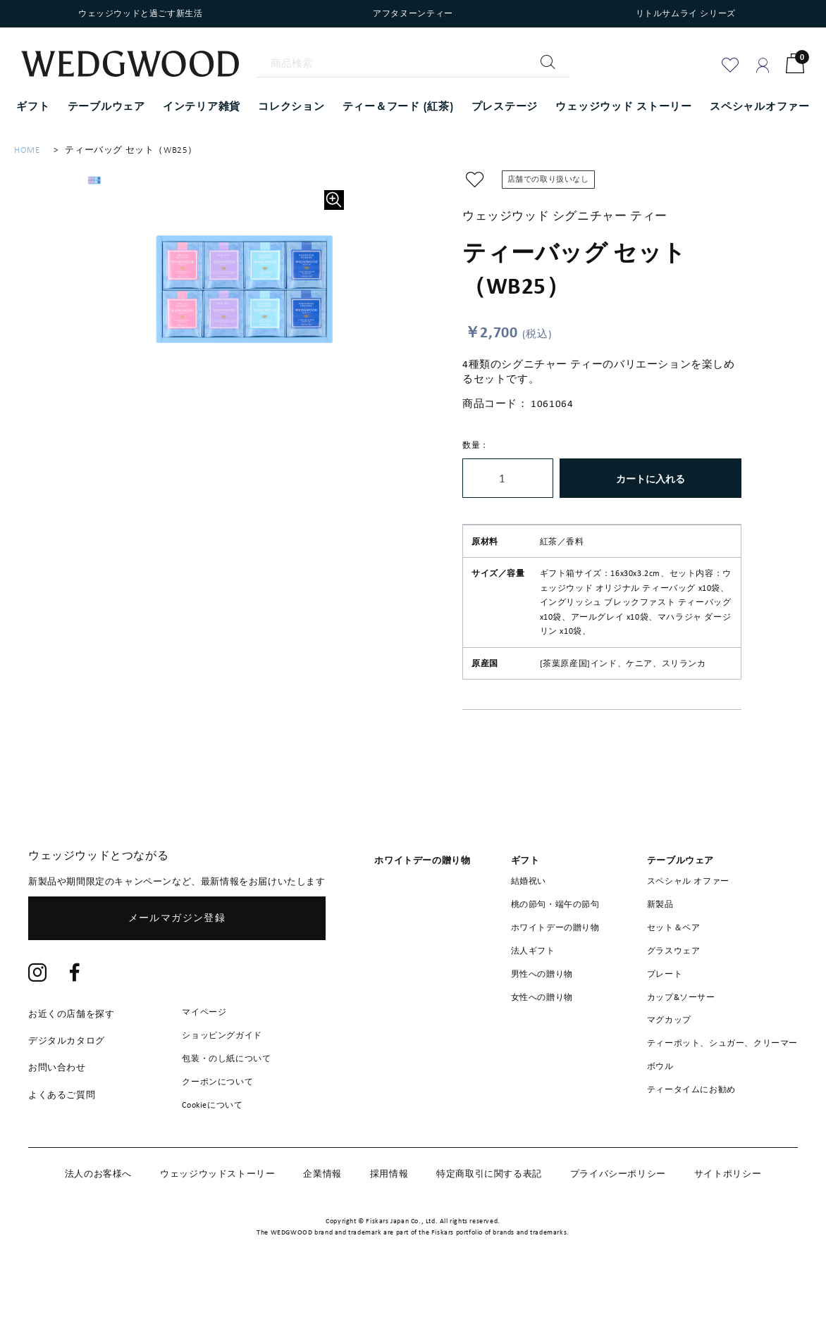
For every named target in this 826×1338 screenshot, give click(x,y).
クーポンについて (217, 1125)
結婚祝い (528, 924)
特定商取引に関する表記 (489, 1217)
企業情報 (322, 1217)
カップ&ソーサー (681, 1040)
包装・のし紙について (226, 1102)
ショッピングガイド (221, 1078)
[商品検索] (413, 63)
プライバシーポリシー (618, 1217)
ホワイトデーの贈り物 (555, 971)
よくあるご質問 (61, 1138)
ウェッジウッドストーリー (217, 1217)
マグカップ (669, 1063)
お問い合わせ (57, 1111)
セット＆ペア (674, 971)
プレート (664, 1017)
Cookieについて (212, 1147)
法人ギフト (533, 994)
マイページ (204, 1055)
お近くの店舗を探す (71, 1057)
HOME (26, 149)
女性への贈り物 (542, 1040)
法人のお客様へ (98, 1217)
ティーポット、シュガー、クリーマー (722, 1086)
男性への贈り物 (542, 1017)
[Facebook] (75, 1017)
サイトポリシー (727, 1217)
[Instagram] (37, 1017)
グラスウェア (674, 994)
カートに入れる (650, 478)
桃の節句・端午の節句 (555, 948)
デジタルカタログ (66, 1084)
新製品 (660, 948)
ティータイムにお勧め (691, 1133)
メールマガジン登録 (177, 961)
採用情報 (389, 1217)
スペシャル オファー (688, 924)
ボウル (660, 1109)
